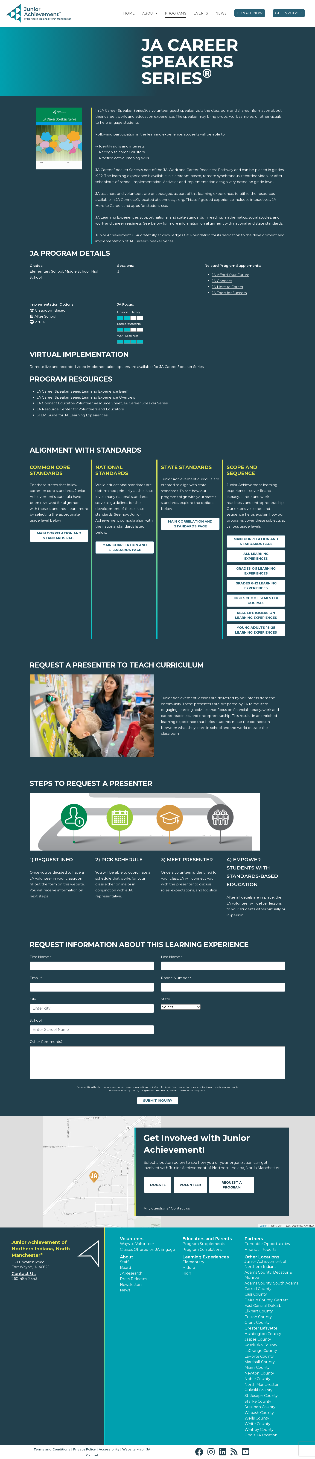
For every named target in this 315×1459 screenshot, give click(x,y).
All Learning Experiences (255, 556)
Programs (175, 13)
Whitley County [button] (259, 1429)
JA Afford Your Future (230, 275)
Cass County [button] (256, 1294)
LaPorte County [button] (259, 1356)
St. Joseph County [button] (261, 1395)
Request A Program (232, 1184)
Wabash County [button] (259, 1413)
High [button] (186, 1273)
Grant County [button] (257, 1322)
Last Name (171, 957)
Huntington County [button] (263, 1334)
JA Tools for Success (229, 293)
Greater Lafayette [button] (261, 1328)
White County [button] (257, 1424)
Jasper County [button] (258, 1339)
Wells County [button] (257, 1418)
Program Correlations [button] (202, 1249)
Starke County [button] (258, 1401)
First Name (40, 957)
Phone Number (176, 978)
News (221, 13)
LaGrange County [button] (261, 1350)
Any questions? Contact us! (167, 1208)
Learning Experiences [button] (205, 1257)
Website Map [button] (132, 1449)
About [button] (126, 1257)
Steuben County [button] (260, 1407)
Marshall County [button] (260, 1362)
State (165, 999)
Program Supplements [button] (203, 1244)
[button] (157, 13)
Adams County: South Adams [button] (271, 1283)
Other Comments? (46, 1041)
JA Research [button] (131, 1273)
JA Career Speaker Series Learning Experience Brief (82, 391)
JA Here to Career (227, 287)
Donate (158, 1185)
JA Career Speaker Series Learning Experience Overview (86, 397)
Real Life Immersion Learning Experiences (256, 615)
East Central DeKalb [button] (263, 1305)
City (33, 999)
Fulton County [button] (258, 1317)
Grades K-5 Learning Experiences (256, 570)
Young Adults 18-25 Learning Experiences (256, 630)
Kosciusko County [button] (261, 1345)
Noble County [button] (257, 1379)
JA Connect (222, 281)
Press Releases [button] (133, 1279)
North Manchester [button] (262, 1384)
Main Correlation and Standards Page (59, 535)
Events (201, 13)
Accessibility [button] (109, 1449)
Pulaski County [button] (258, 1390)
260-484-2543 (24, 1278)
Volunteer (190, 1185)
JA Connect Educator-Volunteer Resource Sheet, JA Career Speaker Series (102, 403)
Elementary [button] (193, 1262)
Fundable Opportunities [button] (267, 1244)
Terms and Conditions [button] (52, 1449)
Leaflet (263, 1225)
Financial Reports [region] (260, 1249)
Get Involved (289, 13)
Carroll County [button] (258, 1289)
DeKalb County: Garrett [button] (266, 1300)
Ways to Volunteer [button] (137, 1244)
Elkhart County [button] (259, 1311)
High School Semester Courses (256, 600)
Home (129, 13)
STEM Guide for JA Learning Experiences (72, 415)
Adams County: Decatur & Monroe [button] (268, 1275)
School (36, 1020)
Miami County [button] (257, 1367)
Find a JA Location (261, 1435)
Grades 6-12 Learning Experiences (256, 585)
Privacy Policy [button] (84, 1449)
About (148, 13)
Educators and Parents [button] (207, 1239)
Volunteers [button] (131, 1239)
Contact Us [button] (24, 1274)
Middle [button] (188, 1267)
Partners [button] (254, 1239)
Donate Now (250, 13)
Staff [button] (124, 1262)
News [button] (125, 1290)
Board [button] (125, 1267)
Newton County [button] (259, 1373)
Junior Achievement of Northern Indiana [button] (265, 1264)
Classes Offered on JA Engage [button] (147, 1249)
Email (36, 978)
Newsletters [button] (131, 1284)
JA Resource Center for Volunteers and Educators (80, 409)
